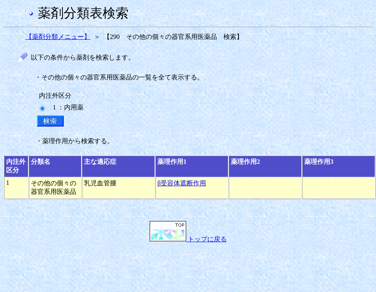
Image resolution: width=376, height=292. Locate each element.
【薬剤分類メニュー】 (58, 36)
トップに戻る (188, 239)
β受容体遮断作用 (181, 183)
